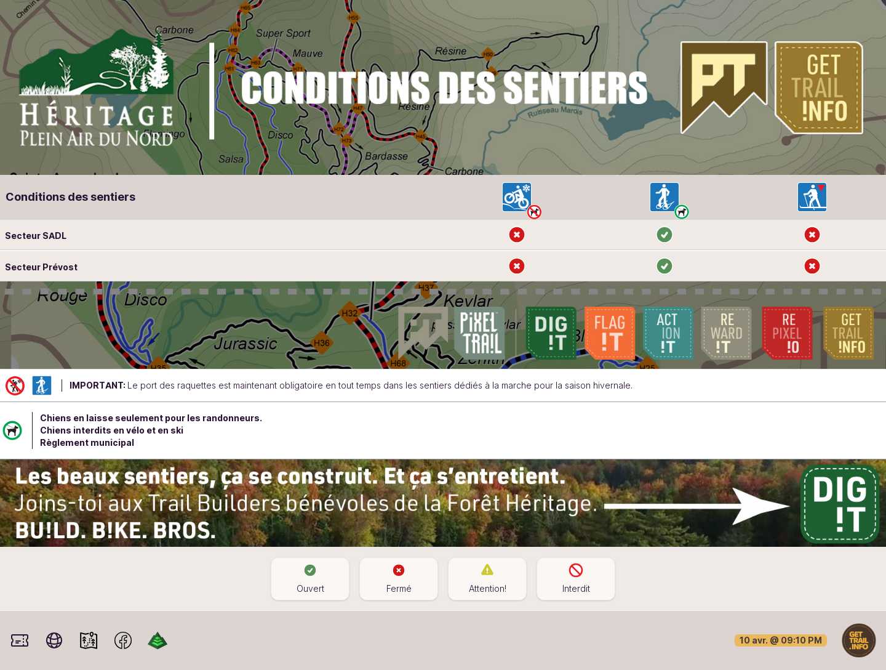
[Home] (859, 639)
